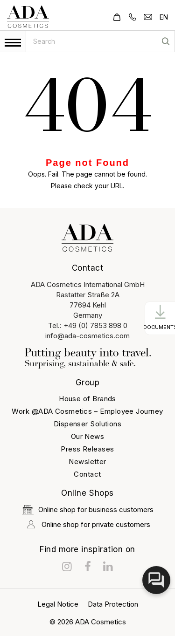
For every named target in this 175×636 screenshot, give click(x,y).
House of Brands (87, 398)
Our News (88, 436)
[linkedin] (108, 566)
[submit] (165, 41)
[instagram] (67, 566)
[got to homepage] (28, 17)
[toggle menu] (12, 43)
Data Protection (113, 604)
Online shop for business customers (88, 510)
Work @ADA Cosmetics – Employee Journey (87, 411)
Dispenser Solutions (88, 423)
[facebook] (88, 566)
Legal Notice (57, 604)
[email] (148, 16)
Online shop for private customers (87, 524)
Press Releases (87, 449)
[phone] (133, 16)
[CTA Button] (160, 318)
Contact (87, 474)
